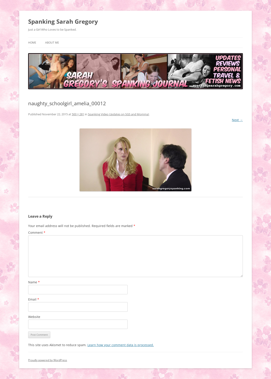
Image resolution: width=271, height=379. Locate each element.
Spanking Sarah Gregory (63, 21)
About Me (52, 42)
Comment (36, 232)
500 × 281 (78, 114)
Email (33, 299)
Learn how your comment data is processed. (120, 345)
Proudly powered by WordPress (47, 360)
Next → (237, 120)
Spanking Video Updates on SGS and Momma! (118, 114)
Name (34, 282)
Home (32, 42)
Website (34, 317)
